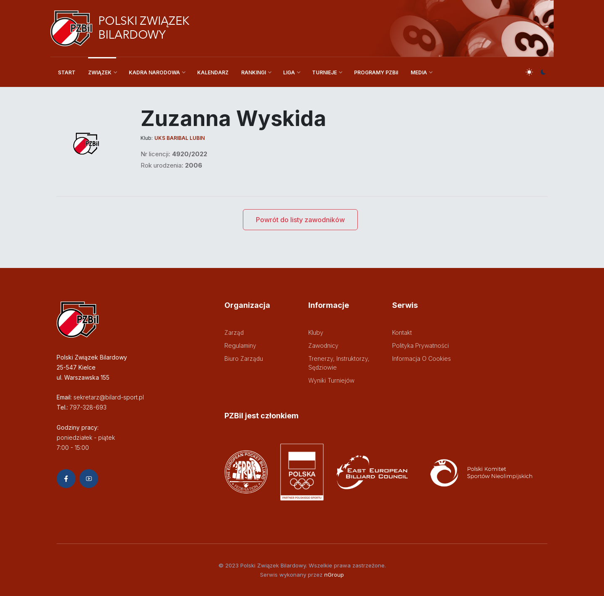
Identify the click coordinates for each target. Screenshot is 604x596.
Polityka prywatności (420, 345)
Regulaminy (240, 345)
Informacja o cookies (421, 358)
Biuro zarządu (243, 358)
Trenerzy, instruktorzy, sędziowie (339, 363)
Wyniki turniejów (331, 380)
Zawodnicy (323, 345)
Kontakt (402, 332)
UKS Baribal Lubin (179, 138)
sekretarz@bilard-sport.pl (108, 397)
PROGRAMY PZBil (376, 72)
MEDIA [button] (419, 72)
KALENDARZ (213, 72)
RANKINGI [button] (253, 72)
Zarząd (234, 332)
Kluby (315, 332)
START (67, 72)
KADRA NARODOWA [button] (154, 72)
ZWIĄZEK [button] (100, 72)
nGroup (334, 574)
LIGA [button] (289, 72)
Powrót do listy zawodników (300, 219)
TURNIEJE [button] (324, 72)
